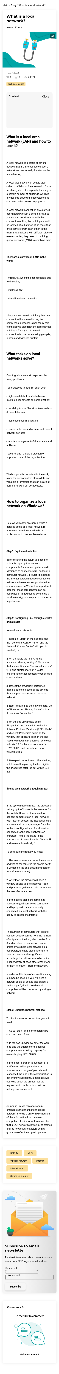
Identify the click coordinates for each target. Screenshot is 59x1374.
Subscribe (15, 1286)
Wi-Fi (30, 1153)
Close (45, 96)
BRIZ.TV (14, 1153)
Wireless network (18, 1161)
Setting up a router (19, 1176)
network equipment (34, 201)
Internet (16, 820)
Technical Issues (16, 84)
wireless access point (29, 582)
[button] (29, 635)
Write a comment (29, 1354)
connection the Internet (19, 319)
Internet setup (17, 1168)
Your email (11, 1268)
